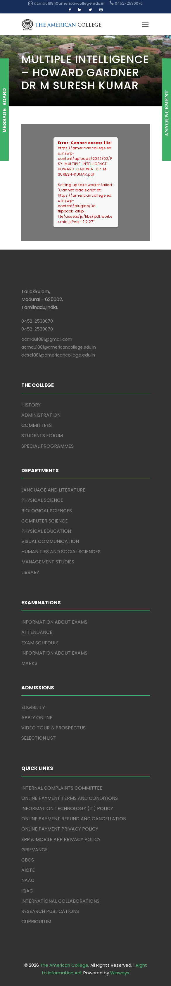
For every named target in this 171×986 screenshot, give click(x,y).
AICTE (28, 870)
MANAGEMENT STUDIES (47, 561)
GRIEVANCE (34, 849)
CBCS (27, 860)
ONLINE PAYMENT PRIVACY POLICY (59, 829)
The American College (64, 965)
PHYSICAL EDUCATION (46, 531)
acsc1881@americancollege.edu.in (58, 355)
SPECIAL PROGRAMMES (47, 446)
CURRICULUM (36, 921)
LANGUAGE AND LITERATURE (53, 490)
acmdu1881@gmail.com (46, 339)
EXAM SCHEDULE (40, 642)
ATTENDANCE (36, 632)
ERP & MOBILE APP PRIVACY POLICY (61, 839)
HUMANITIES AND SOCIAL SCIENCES (61, 551)
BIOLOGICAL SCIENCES (46, 510)
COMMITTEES (36, 425)
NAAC (27, 880)
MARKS (29, 663)
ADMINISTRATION (41, 415)
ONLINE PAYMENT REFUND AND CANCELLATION (73, 818)
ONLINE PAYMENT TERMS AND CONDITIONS (69, 798)
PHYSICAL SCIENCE (42, 500)
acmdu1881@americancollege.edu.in (58, 347)
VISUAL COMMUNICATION (50, 541)
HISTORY (31, 405)
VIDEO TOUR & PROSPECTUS (53, 727)
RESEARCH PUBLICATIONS (50, 911)
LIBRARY (30, 572)
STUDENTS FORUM (42, 435)
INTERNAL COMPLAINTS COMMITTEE (61, 788)
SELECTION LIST (38, 738)
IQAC (27, 891)
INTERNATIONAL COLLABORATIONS (60, 901)
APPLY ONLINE (36, 717)
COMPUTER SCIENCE (44, 521)
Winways (119, 973)
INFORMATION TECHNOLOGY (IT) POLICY (67, 808)
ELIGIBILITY (33, 707)
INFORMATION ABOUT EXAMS (54, 622)
